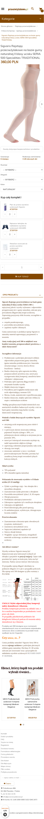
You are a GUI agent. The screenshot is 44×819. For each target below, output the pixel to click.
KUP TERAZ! (21, 276)
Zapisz (7, 783)
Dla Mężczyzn (6, 763)
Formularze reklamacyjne (10, 751)
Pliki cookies (5, 769)
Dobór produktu (7, 736)
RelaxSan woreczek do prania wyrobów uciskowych (18, 246)
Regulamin (5, 745)
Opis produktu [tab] (10, 295)
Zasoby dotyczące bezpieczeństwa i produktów (21, 149)
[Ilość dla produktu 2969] (10, 234)
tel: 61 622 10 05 (8, 794)
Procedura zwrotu (8, 757)
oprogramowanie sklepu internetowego (29, 813)
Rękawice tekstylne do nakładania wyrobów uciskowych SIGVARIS (18, 225)
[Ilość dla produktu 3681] (10, 254)
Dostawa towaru (7, 749)
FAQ (2, 739)
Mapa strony (6, 766)
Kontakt (4, 734)
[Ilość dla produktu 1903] (10, 214)
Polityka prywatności (9, 772)
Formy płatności (7, 754)
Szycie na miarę (7, 742)
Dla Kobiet (5, 761)
